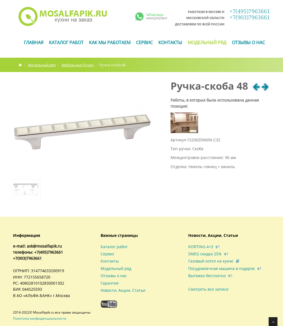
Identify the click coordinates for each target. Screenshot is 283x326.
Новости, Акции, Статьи (123, 290)
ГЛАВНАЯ (33, 42)
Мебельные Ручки (77, 64)
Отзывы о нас (248, 42)
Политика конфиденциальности (39, 318)
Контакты (170, 42)
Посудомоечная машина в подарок (224, 268)
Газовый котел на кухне (213, 261)
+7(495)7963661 (249, 14)
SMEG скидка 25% (208, 253)
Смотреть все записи (208, 289)
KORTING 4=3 (203, 246)
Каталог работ (66, 42)
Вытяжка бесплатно (210, 275)
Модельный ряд (207, 42)
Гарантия (110, 283)
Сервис (144, 42)
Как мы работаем (109, 42)
